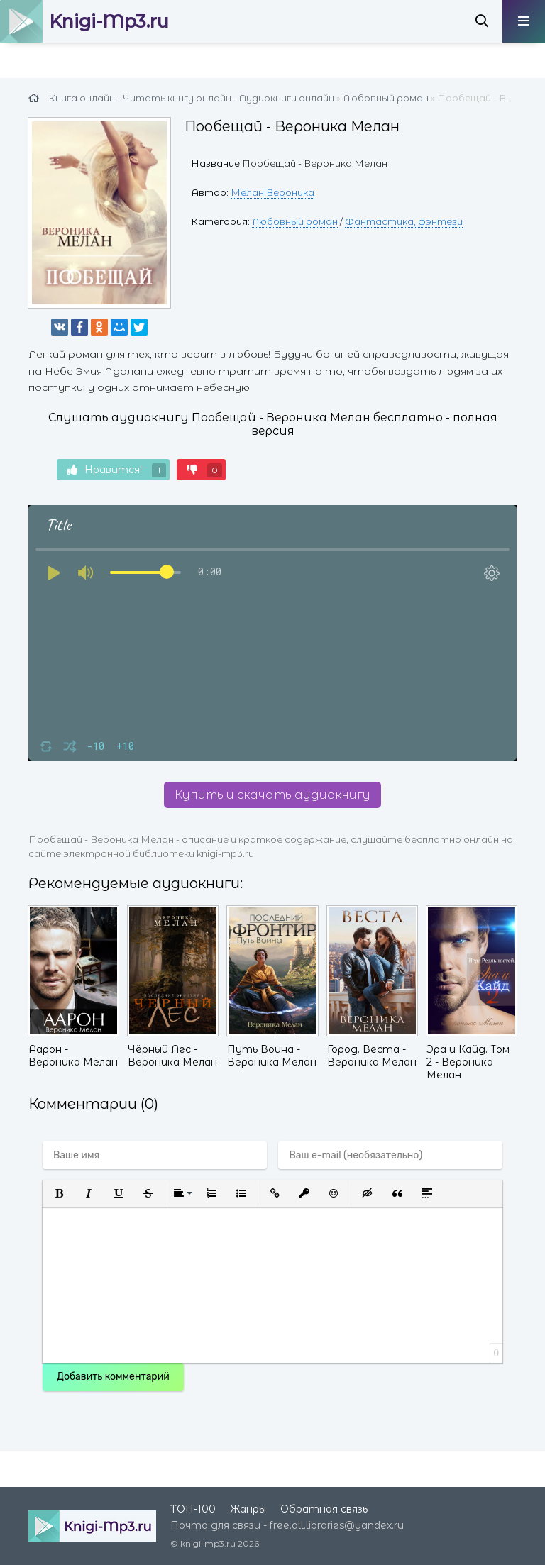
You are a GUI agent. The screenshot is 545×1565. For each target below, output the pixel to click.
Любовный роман (295, 221)
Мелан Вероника (272, 192)
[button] (58, 1193)
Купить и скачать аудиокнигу (272, 795)
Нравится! (116, 470)
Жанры (248, 1509)
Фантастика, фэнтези (404, 221)
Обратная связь (324, 1509)
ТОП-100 (193, 1509)
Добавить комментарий (113, 1377)
